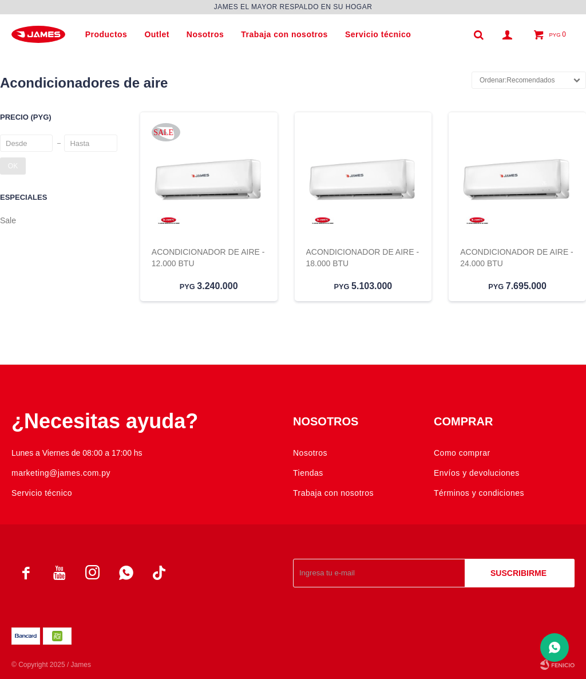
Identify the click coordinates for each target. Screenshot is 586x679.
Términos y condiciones (479, 493)
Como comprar (462, 452)
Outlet (156, 34)
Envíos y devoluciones (477, 472)
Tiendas (308, 472)
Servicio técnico (378, 34)
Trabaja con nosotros (284, 34)
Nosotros (205, 34)
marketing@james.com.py (60, 472)
